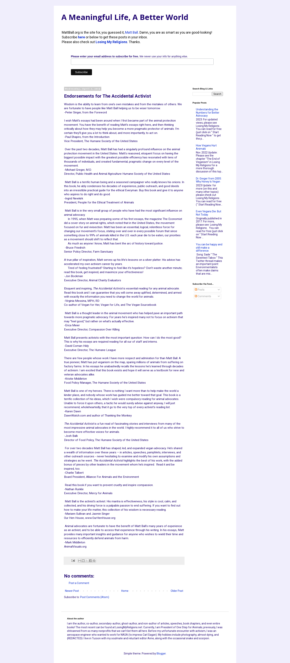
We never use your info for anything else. (129, 56)
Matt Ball (131, 32)
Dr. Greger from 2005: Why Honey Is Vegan (209, 180)
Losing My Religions (111, 42)
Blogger (161, 653)
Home (124, 590)
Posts (199, 289)
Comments (203, 296)
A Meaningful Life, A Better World (124, 17)
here (81, 37)
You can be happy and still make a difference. (209, 247)
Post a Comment (79, 583)
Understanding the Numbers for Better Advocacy (207, 112)
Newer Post (72, 590)
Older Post (177, 590)
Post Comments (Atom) (94, 597)
